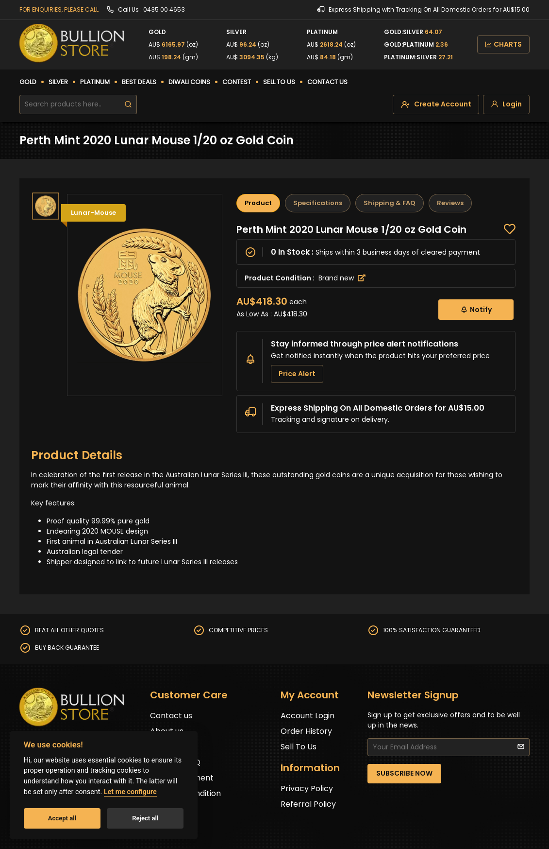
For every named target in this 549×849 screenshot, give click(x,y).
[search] (128, 104)
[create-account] (436, 104)
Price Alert (297, 374)
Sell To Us (298, 746)
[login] (506, 104)
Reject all (145, 818)
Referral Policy (308, 804)
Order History (306, 731)
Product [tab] (258, 203)
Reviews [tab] (450, 203)
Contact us (171, 715)
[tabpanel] (376, 328)
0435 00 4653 (164, 9)
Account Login (307, 715)
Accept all (62, 818)
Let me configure (130, 792)
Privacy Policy (307, 788)
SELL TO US (279, 82)
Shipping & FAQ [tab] (390, 203)
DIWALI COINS (189, 82)
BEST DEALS (139, 82)
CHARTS (503, 44)
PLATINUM (95, 82)
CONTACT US (327, 82)
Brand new (342, 278)
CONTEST (236, 82)
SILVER (58, 82)
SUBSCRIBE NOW (404, 773)
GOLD (27, 82)
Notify (476, 309)
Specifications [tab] (317, 203)
